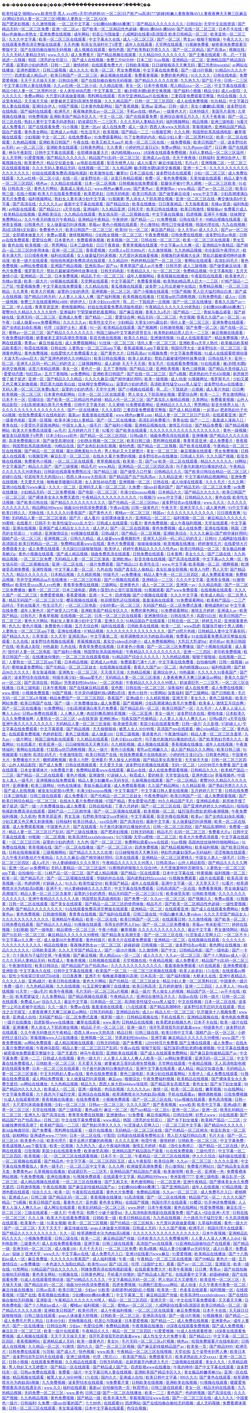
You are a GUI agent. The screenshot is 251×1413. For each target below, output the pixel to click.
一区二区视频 (54, 837)
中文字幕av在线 (76, 1254)
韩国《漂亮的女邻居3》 (49, 60)
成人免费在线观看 (44, 549)
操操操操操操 (149, 544)
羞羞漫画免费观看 (180, 966)
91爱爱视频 (34, 158)
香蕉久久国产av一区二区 (218, 317)
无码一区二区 (183, 765)
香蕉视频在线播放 (173, 276)
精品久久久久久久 (217, 461)
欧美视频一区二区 (123, 240)
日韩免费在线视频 (187, 235)
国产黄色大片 (112, 353)
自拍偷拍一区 (30, 873)
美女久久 (198, 698)
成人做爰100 (102, 734)
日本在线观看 (127, 857)
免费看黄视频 (146, 75)
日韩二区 (51, 1120)
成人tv (231, 297)
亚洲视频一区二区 (135, 482)
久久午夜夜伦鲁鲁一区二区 (223, 1285)
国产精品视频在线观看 (117, 55)
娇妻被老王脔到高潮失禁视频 (76, 101)
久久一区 (67, 1233)
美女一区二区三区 (162, 451)
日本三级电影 (82, 245)
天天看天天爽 (230, 1300)
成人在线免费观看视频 (169, 770)
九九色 (83, 842)
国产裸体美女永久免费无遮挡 (54, 497)
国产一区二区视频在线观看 (118, 811)
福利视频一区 (222, 1290)
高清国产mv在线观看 (175, 729)
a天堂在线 (72, 209)
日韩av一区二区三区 (107, 1105)
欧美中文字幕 (209, 1105)
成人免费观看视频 (217, 574)
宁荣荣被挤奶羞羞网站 (97, 312)
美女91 (113, 1341)
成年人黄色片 (32, 610)
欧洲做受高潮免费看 (145, 1166)
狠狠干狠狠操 (209, 39)
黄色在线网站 (186, 1207)
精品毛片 (89, 466)
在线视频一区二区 (94, 168)
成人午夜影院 (140, 1161)
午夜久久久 (233, 39)
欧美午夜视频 (61, 991)
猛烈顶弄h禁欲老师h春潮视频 (204, 811)
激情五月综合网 (230, 703)
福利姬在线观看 (232, 1156)
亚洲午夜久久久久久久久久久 (28, 724)
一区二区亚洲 (140, 713)
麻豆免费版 (38, 1259)
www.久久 (52, 1388)
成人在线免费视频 (192, 101)
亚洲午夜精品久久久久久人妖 (54, 899)
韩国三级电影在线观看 (55, 739)
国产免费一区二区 (202, 327)
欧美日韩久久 (14, 513)
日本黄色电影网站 (97, 106)
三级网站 (109, 585)
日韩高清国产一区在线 (176, 888)
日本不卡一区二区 (116, 1156)
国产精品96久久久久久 (224, 1125)
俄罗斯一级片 (112, 1017)
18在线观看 (228, 1115)
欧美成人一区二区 (60, 1089)
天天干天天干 (50, 1228)
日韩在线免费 (236, 791)
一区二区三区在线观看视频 (86, 657)
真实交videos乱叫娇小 (122, 641)
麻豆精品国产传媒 (119, 1238)
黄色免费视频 (175, 178)
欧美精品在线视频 (20, 214)
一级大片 (58, 1213)
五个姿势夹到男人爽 (210, 1352)
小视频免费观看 (36, 693)
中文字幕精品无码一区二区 (132, 1279)
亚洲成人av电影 (64, 132)
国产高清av (217, 50)
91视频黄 (116, 199)
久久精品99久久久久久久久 (163, 55)
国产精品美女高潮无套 (163, 760)
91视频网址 (198, 379)
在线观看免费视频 (182, 363)
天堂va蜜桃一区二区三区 (155, 837)
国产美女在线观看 (66, 904)
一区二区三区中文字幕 (182, 1125)
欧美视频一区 (37, 245)
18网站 (241, 461)
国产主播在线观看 (205, 55)
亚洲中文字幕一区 (177, 883)
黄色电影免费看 (235, 1017)
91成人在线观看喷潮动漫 (226, 353)
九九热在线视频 (167, 1218)
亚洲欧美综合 (50, 214)
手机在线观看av (182, 1094)
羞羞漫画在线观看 (98, 415)
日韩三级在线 (145, 914)
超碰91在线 (12, 477)
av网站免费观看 (34, 266)
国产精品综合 (118, 204)
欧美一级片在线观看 (31, 261)
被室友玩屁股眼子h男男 (23, 436)
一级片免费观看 (100, 564)
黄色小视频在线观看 (120, 225)
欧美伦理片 (57, 1141)
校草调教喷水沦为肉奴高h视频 (147, 636)
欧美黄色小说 (32, 1141)
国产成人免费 (51, 765)
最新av (74, 415)
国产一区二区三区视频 (115, 1346)
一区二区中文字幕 (74, 24)
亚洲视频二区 (213, 163)
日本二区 (144, 60)
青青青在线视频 (83, 914)
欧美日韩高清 (144, 194)
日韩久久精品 (82, 538)
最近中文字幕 (200, 930)
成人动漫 (178, 379)
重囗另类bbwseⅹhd (214, 65)
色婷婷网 (32, 883)
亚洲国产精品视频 (66, 266)
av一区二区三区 (30, 147)
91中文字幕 (238, 508)
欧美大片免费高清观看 (33, 430)
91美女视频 (56, 1223)
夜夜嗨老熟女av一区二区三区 (99, 111)
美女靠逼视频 (44, 672)
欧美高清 (235, 878)
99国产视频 (68, 106)
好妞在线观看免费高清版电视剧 (60, 173)
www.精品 (187, 188)
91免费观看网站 (108, 137)
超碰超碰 (131, 945)
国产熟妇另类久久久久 (228, 785)
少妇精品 (125, 322)
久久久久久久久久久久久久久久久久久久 (185, 430)
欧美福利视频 (207, 847)
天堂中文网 (106, 389)
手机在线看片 (28, 605)
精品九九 (89, 1084)
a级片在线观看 (212, 878)
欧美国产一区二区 (112, 971)
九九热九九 (190, 80)
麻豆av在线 (136, 770)
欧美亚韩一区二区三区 (220, 1279)
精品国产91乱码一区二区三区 (115, 158)
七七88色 (93, 1403)
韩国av (159, 513)
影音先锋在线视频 (106, 338)
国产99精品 (204, 1259)
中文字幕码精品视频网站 (207, 477)
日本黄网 (175, 554)
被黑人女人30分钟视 (137, 729)
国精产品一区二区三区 (22, 538)
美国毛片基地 (224, 111)
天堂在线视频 (44, 1110)
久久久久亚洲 (127, 1141)
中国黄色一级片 (234, 981)
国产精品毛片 (32, 878)
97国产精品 (115, 801)
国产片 (75, 518)
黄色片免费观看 (121, 544)
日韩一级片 (178, 106)
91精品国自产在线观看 (146, 621)
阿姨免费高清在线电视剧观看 (107, 1269)
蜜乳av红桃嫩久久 (153, 749)
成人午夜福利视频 (186, 523)
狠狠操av (214, 209)
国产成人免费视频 (228, 1326)
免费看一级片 (70, 1372)
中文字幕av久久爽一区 (180, 245)
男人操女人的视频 (125, 760)
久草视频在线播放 (50, 1171)
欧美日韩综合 (47, 966)
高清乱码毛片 (226, 261)
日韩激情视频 (172, 327)
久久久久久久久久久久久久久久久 (136, 631)
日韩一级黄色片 (145, 508)
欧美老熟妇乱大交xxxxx (196, 1357)
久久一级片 (58, 1007)
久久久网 (182, 132)
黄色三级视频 (194, 369)
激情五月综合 (181, 425)
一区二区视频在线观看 (22, 1161)
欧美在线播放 (144, 204)
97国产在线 (26, 1295)
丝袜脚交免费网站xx (96, 384)
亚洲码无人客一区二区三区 (103, 487)
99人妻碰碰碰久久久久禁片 (76, 863)
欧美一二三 (210, 394)
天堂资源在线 (177, 775)
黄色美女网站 (36, 132)
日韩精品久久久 (168, 472)
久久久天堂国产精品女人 (226, 914)
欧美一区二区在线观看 (178, 461)
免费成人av (30, 1002)
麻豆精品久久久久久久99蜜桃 (74, 935)
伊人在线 (24, 307)
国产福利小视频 (188, 91)
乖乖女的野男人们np (122, 924)
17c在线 (213, 971)
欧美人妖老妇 (140, 358)
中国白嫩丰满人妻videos (180, 914)
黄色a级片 (93, 1110)
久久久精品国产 (118, 101)
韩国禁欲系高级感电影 (212, 132)
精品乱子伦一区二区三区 (103, 276)
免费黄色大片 (51, 230)
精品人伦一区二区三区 (124, 399)
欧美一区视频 (62, 1146)
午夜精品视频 (161, 960)
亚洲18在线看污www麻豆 (24, 487)
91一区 (95, 327)
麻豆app (115, 1079)
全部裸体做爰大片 (93, 152)
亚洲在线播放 (69, 631)
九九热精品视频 (188, 250)
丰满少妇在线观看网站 (166, 1074)
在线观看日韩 (174, 919)
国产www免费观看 (182, 590)
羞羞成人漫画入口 (76, 188)
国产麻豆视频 (131, 312)
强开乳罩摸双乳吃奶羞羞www (175, 1027)
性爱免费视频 (212, 1207)
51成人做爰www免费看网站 (37, 322)
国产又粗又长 (116, 1182)
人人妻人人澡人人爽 (76, 297)
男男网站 (59, 245)
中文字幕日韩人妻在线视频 (28, 86)
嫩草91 (122, 173)
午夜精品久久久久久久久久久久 (110, 497)
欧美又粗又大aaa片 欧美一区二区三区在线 (128, 142)
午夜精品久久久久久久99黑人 (152, 683)
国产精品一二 (143, 219)
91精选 (36, 533)
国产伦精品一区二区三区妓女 (72, 667)
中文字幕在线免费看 (161, 70)
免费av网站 (34, 96)
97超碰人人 (231, 724)
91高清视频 (134, 1197)
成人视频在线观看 (90, 50)
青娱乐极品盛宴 (217, 312)
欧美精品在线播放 (210, 1254)
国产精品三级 (141, 369)
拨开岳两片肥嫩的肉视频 (91, 1141)
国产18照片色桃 (182, 631)
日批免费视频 (236, 1094)
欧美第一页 (133, 461)
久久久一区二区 (63, 487)
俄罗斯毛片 (34, 271)
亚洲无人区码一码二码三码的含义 (46, 363)
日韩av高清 (46, 1290)
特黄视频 (204, 873)
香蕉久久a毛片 (158, 312)
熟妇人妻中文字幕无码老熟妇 (50, 122)
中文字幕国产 (123, 281)
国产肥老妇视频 (16, 24)
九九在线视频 (234, 225)
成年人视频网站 (141, 276)
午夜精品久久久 (96, 1331)
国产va (112, 266)
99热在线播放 (69, 785)
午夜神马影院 (48, 1048)
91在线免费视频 (180, 1151)
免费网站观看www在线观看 (100, 770)
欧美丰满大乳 (115, 1398)
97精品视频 (94, 631)
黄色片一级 (91, 369)
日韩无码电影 (118, 194)
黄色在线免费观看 (102, 1074)
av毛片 (60, 430)
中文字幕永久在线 (105, 39)
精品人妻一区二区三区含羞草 (217, 734)
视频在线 (237, 50)
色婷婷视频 (195, 1393)
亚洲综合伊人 (44, 106)
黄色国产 (175, 1393)
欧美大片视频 (43, 291)
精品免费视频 (226, 338)
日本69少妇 (56, 1321)
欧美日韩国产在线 (36, 703)
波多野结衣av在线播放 (224, 384)
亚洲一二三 (30, 1058)
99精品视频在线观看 (223, 219)
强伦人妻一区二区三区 (190, 322)
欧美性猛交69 (91, 883)
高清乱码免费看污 (154, 420)
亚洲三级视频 (78, 1357)
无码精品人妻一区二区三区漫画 (39, 518)
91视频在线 (68, 1274)
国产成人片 (66, 1352)
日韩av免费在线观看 (40, 713)
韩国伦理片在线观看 (169, 1202)
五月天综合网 (87, 626)
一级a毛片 (38, 991)
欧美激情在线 (102, 173)
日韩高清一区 (20, 188)
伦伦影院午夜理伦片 (222, 250)
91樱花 (196, 1202)
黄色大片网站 (46, 188)
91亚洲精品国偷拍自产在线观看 (203, 1243)
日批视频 (32, 1151)
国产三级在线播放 (82, 832)
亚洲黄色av (221, 1321)
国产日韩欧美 (223, 693)
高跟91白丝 (207, 616)
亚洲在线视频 (25, 528)
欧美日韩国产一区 (209, 142)
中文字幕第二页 (108, 91)
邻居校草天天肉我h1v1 (44, 477)
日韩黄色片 (34, 225)
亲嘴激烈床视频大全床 (181, 255)
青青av (30, 343)
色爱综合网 (93, 1326)
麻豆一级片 (141, 991)
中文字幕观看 (52, 729)
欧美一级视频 (156, 379)
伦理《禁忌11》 (107, 1357)
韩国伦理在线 (208, 225)
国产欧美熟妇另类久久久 (149, 50)
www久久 (51, 1254)
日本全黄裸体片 (34, 770)
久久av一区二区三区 (168, 899)
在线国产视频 (137, 1202)
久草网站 (200, 399)
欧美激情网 (173, 1171)
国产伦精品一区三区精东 (187, 1130)
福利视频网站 (178, 122)
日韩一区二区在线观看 (29, 904)
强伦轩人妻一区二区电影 (30, 652)
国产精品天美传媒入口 (228, 369)
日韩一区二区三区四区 (155, 101)
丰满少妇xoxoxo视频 (138, 492)
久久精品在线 (97, 286)
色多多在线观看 (194, 1290)
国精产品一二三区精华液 (70, 811)
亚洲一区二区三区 (68, 250)
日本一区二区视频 (101, 183)
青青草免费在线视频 (81, 585)
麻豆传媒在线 (170, 163)
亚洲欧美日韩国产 (55, 142)
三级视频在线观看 (187, 1362)
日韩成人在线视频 (59, 1058)
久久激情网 (148, 950)
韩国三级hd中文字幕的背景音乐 (124, 333)
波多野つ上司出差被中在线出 (171, 286)
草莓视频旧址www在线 (149, 1398)
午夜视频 (62, 955)
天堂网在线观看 (169, 44)
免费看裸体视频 (91, 240)
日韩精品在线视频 (138, 1022)
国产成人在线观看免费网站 (215, 909)
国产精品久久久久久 (202, 492)
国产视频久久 (200, 899)
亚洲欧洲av (122, 559)
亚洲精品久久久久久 (174, 405)
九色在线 (104, 569)
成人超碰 (112, 363)
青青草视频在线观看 (140, 245)
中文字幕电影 (221, 271)
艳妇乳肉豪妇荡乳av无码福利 (187, 852)
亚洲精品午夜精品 (94, 219)
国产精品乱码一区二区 (140, 708)
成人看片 (92, 518)
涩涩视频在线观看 (230, 852)
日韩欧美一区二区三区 (56, 1063)
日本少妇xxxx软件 (105, 302)
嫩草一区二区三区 (44, 590)
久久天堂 (58, 636)
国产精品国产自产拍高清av (133, 477)
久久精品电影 (210, 585)
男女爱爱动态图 (142, 801)
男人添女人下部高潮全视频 (150, 199)
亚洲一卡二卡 (195, 168)
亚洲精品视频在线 (151, 425)
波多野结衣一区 (95, 178)
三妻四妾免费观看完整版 (193, 96)
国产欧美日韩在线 (32, 502)
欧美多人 (206, 703)
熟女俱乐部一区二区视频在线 (124, 214)
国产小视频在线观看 (151, 291)
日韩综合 (194, 24)
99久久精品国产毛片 (176, 801)
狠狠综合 (133, 1079)
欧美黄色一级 (32, 1223)
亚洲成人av (227, 610)
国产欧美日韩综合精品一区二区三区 (216, 472)
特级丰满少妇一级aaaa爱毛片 (77, 677)
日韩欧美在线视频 (143, 626)
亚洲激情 (97, 775)
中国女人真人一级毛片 (82, 425)
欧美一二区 (171, 626)
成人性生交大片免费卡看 (165, 1336)
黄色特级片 (96, 940)
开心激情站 (150, 225)
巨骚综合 (36, 399)
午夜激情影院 (71, 755)
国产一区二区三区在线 (161, 806)
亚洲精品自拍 (128, 1012)
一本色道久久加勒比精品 (64, 1264)
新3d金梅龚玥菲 (16, 1130)
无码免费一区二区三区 (44, 1393)
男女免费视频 (129, 70)
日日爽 (220, 147)
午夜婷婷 (120, 219)
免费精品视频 (195, 271)
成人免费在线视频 (227, 688)
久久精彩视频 (89, 574)
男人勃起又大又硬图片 (124, 451)
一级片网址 (22, 739)
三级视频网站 (90, 363)
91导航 (48, 1352)
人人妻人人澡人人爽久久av (183, 719)
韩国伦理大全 (183, 348)
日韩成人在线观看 (112, 523)
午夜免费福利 (156, 796)
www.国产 (231, 1038)
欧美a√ (197, 816)
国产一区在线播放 (83, 410)
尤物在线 (36, 513)
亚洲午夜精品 (195, 1182)
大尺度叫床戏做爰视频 (66, 96)
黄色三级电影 (221, 698)
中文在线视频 (190, 1002)
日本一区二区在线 (220, 1002)
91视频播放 (213, 1316)
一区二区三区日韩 (25, 842)
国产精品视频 (78, 729)
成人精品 (186, 1068)
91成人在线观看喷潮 (22, 1099)
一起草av (210, 410)
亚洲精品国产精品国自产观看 (138, 1151)
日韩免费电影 (210, 297)
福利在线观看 (62, 255)
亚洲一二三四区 (197, 652)
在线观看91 (113, 1403)
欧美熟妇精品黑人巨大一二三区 (191, 281)
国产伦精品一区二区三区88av (134, 502)
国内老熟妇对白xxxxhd (147, 878)
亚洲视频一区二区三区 (111, 291)
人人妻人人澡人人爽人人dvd (216, 1238)
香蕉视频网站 (28, 1341)
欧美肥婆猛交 (27, 996)
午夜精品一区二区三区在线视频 (162, 1156)
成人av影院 (231, 91)
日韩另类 (173, 266)
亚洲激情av (166, 188)
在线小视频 (26, 194)
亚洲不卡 (54, 888)
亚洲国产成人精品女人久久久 (65, 528)
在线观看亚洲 (225, 415)
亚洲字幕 (158, 1038)
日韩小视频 (19, 1362)
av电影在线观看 (91, 163)
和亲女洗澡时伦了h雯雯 (102, 44)
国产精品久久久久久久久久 (161, 24)
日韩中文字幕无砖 (90, 405)
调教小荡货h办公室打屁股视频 (116, 590)
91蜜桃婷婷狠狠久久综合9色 (134, 868)
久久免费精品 (54, 996)
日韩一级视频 (231, 662)
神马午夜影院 (21, 152)
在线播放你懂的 (46, 657)
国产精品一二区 (99, 317)
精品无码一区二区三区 (157, 317)
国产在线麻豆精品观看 (89, 688)
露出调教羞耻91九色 (84, 451)
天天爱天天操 (32, 482)
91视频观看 (154, 590)
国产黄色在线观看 (215, 1377)
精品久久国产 (40, 466)
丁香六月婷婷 (127, 806)
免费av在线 (79, 1007)
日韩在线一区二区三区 (161, 240)
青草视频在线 (109, 461)
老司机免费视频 (227, 652)
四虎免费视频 (147, 847)
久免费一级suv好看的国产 (151, 487)
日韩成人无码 (192, 456)
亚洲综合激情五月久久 (180, 116)
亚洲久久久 (114, 621)
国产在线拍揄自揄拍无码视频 (46, 50)
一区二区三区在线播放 (82, 1182)
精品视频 (200, 122)
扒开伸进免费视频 (220, 1202)
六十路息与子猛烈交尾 (33, 955)
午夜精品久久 (139, 271)
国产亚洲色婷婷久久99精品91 (66, 358)
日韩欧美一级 (105, 1218)
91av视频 (162, 60)
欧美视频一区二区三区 (22, 394)
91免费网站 (54, 708)
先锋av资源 (221, 204)
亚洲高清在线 (154, 1316)
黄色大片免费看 (120, 1192)
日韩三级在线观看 (46, 796)
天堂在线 (182, 1352)
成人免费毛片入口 (217, 1192)
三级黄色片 (30, 1243)
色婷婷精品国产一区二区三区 (157, 261)
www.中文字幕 (206, 194)
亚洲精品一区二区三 (153, 518)
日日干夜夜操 (108, 245)
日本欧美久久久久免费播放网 (163, 1238)
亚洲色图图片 (28, 70)
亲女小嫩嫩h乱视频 (208, 106)
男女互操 (72, 816)
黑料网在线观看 (102, 96)
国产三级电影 (70, 1110)
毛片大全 (217, 1135)
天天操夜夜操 (197, 204)
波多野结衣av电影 (221, 235)
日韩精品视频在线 (143, 1017)
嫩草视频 (128, 930)
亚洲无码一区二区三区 (36, 317)
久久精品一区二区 (44, 1346)
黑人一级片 (98, 749)
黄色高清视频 (220, 1099)
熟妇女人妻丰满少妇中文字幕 (80, 199)
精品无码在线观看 (219, 1388)
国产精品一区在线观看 (141, 873)
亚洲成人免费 (70, 317)
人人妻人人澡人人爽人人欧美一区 (133, 1058)
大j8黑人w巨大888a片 (127, 250)
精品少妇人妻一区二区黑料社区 (30, 91)
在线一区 (70, 178)
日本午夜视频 (156, 86)
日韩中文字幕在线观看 (55, 152)
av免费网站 (81, 374)
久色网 (8, 909)
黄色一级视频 (235, 430)
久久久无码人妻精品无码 (24, 55)
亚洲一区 (36, 379)
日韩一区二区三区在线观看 (33, 1408)
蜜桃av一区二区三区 (27, 333)
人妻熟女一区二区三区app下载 (95, 348)
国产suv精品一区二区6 (150, 1110)
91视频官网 (161, 132)
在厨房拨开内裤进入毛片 (148, 1362)
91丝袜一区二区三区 (117, 343)
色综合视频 (227, 96)
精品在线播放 (56, 945)
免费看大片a (219, 832)
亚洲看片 (99, 760)
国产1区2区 (119, 1264)
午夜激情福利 (176, 734)
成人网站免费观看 (48, 1079)
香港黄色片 (152, 734)
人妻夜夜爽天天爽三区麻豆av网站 (192, 677)
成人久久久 (79, 70)
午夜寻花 (76, 1213)
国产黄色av (143, 188)
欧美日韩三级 (139, 441)
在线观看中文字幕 (119, 1177)
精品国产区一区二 (203, 991)
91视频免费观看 (183, 878)
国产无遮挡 (67, 1053)
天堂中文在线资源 (220, 24)
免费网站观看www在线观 (83, 544)
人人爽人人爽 (72, 713)
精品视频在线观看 (29, 1377)
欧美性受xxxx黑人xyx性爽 (38, 585)
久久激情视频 (44, 24)
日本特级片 (199, 111)
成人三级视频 (195, 266)
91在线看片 (26, 744)
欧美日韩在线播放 (162, 209)
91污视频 (124, 837)
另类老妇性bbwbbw (81, 683)
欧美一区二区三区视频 (88, 1223)
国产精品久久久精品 (65, 379)
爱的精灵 (155, 775)
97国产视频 (181, 291)
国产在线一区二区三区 (196, 29)
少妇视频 (32, 137)
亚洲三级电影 (223, 122)
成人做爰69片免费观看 (64, 940)
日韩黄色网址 (92, 147)
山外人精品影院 (23, 765)
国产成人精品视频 (185, 410)
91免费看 (136, 1115)
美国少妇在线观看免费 (160, 724)
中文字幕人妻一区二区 (74, 569)
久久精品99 (118, 261)
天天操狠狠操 (105, 729)
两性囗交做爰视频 (177, 225)
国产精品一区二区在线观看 (40, 775)
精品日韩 (125, 1032)
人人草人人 (225, 986)
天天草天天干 (208, 883)
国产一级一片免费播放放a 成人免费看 (87, 703)
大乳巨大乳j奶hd (192, 641)
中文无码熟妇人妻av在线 (62, 1074)
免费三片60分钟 (120, 60)
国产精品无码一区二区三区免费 (204, 487)
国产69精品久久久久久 (86, 1279)
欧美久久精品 (136, 338)
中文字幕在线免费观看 (63, 286)
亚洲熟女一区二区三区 (78, 672)
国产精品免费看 (209, 425)
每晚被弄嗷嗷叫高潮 (65, 482)
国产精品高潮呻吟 (211, 827)
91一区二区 (139, 230)
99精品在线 (64, 446)
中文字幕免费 (232, 1141)
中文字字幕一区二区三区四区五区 (96, 1161)
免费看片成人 (235, 209)
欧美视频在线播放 (139, 297)
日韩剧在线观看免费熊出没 (68, 472)
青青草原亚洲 (47, 307)
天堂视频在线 (135, 960)
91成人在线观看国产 (194, 338)
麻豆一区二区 (116, 1110)
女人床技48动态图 (76, 91)
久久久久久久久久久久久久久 (137, 966)
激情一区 (161, 1089)
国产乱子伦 (212, 80)
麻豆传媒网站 (159, 1115)
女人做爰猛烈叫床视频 (67, 225)
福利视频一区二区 (189, 518)
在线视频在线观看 (217, 590)
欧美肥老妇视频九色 (174, 1022)
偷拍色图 (116, 50)
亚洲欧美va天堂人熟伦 (199, 343)
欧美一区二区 (102, 70)
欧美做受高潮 (125, 724)
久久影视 (211, 724)
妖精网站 (20, 1135)
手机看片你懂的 (121, 1274)
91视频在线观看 (88, 924)
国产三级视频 (66, 466)
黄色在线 (15, 245)
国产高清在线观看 (184, 559)
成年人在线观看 (139, 44)
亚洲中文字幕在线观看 (156, 1068)
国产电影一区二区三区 (98, 492)
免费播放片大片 (27, 760)
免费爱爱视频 (52, 595)
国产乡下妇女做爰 (226, 1084)
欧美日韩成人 (85, 821)
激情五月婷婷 (203, 610)
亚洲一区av (90, 127)
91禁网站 (158, 693)
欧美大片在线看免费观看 (60, 194)
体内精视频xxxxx (126, 152)
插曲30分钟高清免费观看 (86, 508)
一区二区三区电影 (86, 580)
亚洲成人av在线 (156, 158)
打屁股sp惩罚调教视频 (177, 297)
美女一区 (134, 86)
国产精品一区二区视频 (157, 446)
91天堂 (21, 991)
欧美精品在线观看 (119, 327)
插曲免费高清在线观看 (170, 436)
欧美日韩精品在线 (135, 1218)
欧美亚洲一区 (51, 744)
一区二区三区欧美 (220, 183)
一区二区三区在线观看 (74, 461)
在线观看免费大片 (107, 65)
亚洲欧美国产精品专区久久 (74, 116)
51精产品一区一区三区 (65, 873)
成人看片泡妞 (218, 389)
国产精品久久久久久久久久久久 (78, 502)
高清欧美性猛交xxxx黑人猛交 (176, 384)
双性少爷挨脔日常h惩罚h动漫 (35, 976)
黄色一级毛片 (52, 1166)
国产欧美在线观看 (131, 430)
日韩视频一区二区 (157, 945)
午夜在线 (81, 142)
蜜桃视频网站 (73, 307)
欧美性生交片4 (102, 322)
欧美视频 (111, 132)
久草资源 (40, 636)
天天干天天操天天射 (38, 80)
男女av (189, 39)
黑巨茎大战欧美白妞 (58, 384)
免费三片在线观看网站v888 (44, 302)
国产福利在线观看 (36, 111)
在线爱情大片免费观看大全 (74, 353)
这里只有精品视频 (127, 178)
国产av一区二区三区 (216, 188)
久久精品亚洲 (113, 209)
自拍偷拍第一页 (116, 1388)
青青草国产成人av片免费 (142, 266)
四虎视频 (194, 214)
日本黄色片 (64, 240)
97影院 (109, 1135)
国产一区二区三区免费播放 (171, 647)
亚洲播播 (200, 436)
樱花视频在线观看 (82, 600)
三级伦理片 (206, 1151)
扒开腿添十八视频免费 (217, 1012)
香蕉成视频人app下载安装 (146, 348)
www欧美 (187, 1105)
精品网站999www (47, 508)
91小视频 (70, 127)
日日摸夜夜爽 (36, 255)
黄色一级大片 (89, 1058)
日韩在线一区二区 (184, 621)
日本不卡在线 (230, 29)
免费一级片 (14, 986)
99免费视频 (38, 116)
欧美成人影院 (28, 647)
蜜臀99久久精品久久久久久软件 (30, 312)
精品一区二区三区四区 (128, 1300)
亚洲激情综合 (57, 533)
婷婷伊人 (78, 302)
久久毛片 (204, 708)
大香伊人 (196, 1074)
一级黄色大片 (175, 111)
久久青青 (115, 147)
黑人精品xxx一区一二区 (191, 86)
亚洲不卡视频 (215, 214)
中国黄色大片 (59, 827)
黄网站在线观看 (198, 261)
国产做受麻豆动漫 (175, 194)
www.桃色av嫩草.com (113, 188)
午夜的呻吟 (183, 1367)
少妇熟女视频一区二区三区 (119, 235)
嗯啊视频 (231, 564)
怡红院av (34, 374)
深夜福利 (175, 688)
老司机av (217, 641)
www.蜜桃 (11, 693)
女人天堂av (187, 230)
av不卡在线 (231, 991)
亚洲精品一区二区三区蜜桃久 (168, 857)
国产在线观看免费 (142, 116)
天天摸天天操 (112, 672)
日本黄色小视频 (131, 647)
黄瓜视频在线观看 (127, 286)
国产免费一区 (136, 899)
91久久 (71, 883)
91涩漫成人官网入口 (204, 935)
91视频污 (147, 497)
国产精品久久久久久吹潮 (157, 80)
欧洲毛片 (62, 111)
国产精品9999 (221, 1346)
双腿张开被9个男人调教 (182, 183)
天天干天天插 (134, 363)
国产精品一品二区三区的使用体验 (115, 904)
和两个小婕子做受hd (105, 1213)
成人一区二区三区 (139, 39)
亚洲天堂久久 (192, 508)
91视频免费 (158, 353)
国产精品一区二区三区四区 (104, 436)
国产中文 (169, 950)
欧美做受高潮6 (97, 1151)
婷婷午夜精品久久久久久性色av (150, 549)
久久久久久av (50, 204)
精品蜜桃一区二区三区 (76, 930)
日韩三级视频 (55, 70)
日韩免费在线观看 (149, 554)
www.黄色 (111, 1022)
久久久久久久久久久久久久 (191, 513)
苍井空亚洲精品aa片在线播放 (143, 96)
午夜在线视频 (54, 1187)
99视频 (34, 837)
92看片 (108, 430)
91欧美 (104, 1290)
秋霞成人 (137, 775)
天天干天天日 (91, 1249)
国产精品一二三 (135, 132)
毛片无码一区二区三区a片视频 (102, 991)
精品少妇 (211, 91)
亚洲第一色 (214, 1171)
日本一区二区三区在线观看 (102, 394)
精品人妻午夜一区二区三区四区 (172, 574)
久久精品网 (122, 168)
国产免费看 (133, 1043)
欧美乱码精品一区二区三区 (102, 1207)
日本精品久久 (170, 492)
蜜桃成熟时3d (216, 605)
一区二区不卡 (236, 935)
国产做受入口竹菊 (136, 472)
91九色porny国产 (198, 147)
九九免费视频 (54, 1382)
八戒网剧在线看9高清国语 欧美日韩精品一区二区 (165, 34)
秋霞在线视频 (36, 348)
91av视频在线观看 (190, 1099)
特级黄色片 (213, 1027)
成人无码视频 (208, 1403)
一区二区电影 (112, 683)
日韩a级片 (139, 436)
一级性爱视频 (234, 904)
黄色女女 (200, 1084)
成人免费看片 (83, 55)
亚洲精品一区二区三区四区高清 (146, 466)
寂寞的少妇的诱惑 (32, 65)
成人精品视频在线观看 (74, 1043)
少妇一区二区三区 (210, 173)
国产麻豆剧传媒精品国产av (214, 1053)
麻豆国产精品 (163, 230)
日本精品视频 (62, 574)
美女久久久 (195, 554)
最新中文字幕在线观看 (84, 204)
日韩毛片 (28, 616)
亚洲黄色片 (130, 585)
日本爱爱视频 (137, 1321)
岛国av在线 (188, 996)
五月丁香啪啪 (115, 369)
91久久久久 (201, 75)
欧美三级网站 (43, 785)
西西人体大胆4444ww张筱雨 (124, 1084)
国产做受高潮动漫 (59, 441)
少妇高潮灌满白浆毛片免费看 (46, 405)
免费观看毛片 (161, 1357)
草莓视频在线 (89, 641)
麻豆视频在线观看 (116, 75)
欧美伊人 (112, 549)
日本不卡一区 (14, 399)
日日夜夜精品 (170, 204)
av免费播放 (132, 574)
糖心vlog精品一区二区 (215, 729)
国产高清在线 (25, 204)
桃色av (155, 111)
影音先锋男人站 (121, 163)
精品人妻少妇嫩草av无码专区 (104, 780)
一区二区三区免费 (36, 559)
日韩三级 (39, 1197)
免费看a (182, 636)
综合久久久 (52, 1002)
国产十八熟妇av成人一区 (225, 955)
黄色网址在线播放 (225, 945)
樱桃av (7, 585)
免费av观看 (57, 235)
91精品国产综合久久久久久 (136, 657)
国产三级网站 (197, 693)
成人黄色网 (216, 508)
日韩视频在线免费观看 (139, 183)
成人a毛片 (41, 863)
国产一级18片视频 (197, 70)
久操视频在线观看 (148, 780)
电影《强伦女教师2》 (178, 1146)
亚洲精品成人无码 (59, 1341)
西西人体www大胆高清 (170, 127)
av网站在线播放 (34, 1084)
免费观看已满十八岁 (138, 662)
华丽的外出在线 (111, 878)
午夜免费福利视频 (18, 338)
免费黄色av (22, 1171)
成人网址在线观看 (60, 1207)
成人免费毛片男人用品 (24, 1321)
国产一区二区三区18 (115, 847)
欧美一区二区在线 (102, 919)
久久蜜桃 (116, 405)
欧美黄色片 (34, 163)
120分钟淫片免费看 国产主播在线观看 (178, 1043)
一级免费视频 (179, 142)
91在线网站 (234, 1089)
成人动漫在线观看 (187, 482)
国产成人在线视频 (88, 60)
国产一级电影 (42, 930)
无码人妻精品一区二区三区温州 (217, 152)
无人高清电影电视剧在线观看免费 (154, 1213)
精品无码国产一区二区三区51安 (36, 600)
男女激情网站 (234, 394)
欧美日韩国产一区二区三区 (74, 75)
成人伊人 (100, 528)
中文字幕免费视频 (186, 353)
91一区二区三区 (167, 271)
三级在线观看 (36, 1213)
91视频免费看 (197, 44)
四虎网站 (133, 1403)
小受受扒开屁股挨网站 (40, 425)
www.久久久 (58, 55)
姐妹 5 (17, 1254)
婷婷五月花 (212, 621)
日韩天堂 (136, 209)
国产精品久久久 (16, 636)
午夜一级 (127, 1259)
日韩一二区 (60, 65)
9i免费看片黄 (62, 770)
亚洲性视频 (42, 569)
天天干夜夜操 (214, 116)
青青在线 (180, 420)
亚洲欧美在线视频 (182, 1382)
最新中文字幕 (158, 821)
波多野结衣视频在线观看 (53, 641)
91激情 (238, 580)
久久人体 (36, 1218)
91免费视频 (167, 219)
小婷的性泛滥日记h (142, 147)
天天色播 (71, 44)
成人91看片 (147, 163)
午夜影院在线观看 (207, 276)
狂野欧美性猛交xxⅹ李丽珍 (106, 816)
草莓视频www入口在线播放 (54, 1038)
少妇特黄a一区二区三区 (120, 605)
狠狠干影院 (151, 1048)
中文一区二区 (112, 116)
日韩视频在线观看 (105, 960)
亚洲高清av (94, 266)
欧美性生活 (149, 564)
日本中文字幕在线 (179, 873)
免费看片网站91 (201, 1166)
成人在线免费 (114, 127)
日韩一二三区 (236, 80)
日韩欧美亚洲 (44, 950)
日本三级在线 (142, 173)
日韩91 (210, 538)
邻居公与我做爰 (106, 34)
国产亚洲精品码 (176, 1187)
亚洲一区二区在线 (68, 564)
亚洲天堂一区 (162, 1300)
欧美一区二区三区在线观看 (63, 39)
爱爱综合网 (42, 240)
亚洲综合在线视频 (94, 1094)
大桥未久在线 (205, 976)
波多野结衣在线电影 (32, 677)
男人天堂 (220, 569)
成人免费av (223, 1043)
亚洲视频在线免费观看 (56, 780)
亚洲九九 (32, 1115)
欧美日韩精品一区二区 (200, 549)
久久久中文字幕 (23, 39)
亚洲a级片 (135, 698)
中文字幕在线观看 (230, 86)
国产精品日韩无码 (40, 297)
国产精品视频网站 (177, 847)
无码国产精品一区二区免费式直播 (173, 605)
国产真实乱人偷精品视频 (168, 399)
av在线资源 (87, 719)
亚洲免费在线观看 (228, 322)
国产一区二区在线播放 (193, 302)
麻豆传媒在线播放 (18, 1290)
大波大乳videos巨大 (21, 358)
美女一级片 (165, 713)
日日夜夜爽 (72, 976)
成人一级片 (138, 127)
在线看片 (24, 523)
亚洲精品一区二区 (188, 60)
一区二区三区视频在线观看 (154, 971)
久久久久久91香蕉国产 (67, 513)
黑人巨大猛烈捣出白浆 (213, 291)
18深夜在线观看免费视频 (165, 152)
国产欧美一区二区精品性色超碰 (110, 29)
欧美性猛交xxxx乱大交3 (73, 523)
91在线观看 (211, 363)
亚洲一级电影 (90, 1089)
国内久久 (85, 1346)
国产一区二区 (169, 39)
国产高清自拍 (132, 821)
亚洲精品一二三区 (158, 580)
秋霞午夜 (149, 1141)
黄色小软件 (138, 693)
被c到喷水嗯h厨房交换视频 (148, 91)
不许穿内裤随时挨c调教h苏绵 (100, 693)
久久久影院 (111, 410)
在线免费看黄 (88, 1099)
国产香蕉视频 (127, 106)
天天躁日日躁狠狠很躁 (82, 549)
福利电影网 (221, 667)
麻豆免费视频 (188, 1310)
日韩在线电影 (225, 75)
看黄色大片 (73, 1202)
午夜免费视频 (157, 235)
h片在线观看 (210, 966)
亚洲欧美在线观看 (62, 147)
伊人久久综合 (204, 1156)
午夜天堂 (169, 508)
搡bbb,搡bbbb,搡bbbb (157, 29)
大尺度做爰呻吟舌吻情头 (182, 868)
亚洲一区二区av (66, 29)
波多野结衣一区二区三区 (219, 348)
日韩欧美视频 (138, 65)
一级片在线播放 (18, 1022)
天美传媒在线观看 (206, 178)
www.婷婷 (137, 1207)
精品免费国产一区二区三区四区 (77, 698)
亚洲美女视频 (218, 580)
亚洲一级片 (137, 1027)
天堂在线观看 (216, 523)
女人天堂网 (12, 158)
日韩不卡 (42, 523)
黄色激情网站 (143, 1182)
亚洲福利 (91, 209)
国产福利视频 (109, 297)
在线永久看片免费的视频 (115, 456)
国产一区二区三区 (106, 842)
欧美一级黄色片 (91, 1341)
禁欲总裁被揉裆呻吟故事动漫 (73, 271)
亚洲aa (146, 106)
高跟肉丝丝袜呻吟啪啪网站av (214, 842)
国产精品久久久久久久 (67, 158)
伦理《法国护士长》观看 (66, 327)
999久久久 (189, 1377)
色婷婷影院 (53, 734)
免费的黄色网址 (175, 75)
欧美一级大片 (36, 281)
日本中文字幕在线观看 (105, 1408)
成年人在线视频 (219, 744)
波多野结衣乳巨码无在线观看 (210, 1007)
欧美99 (121, 230)
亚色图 (117, 688)
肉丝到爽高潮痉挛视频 (107, 713)
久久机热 (28, 816)
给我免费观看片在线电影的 (42, 415)
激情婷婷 (81, 65)
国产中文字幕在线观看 (215, 1367)
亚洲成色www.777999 (49, 1135)
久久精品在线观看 (66, 183)
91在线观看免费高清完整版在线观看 (97, 909)
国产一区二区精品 (189, 50)
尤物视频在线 (80, 1321)
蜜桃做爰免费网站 (28, 667)
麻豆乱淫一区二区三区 (70, 456)
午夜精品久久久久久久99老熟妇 (173, 307)
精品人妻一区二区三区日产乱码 (183, 415)
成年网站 (82, 34)
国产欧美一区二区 (230, 919)
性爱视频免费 (28, 286)
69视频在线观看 (64, 281)
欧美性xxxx (97, 1264)
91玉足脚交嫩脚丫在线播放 (107, 986)
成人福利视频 (104, 1259)
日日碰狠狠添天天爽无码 (174, 65)
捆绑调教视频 (55, 760)
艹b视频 (20, 1202)
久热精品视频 (25, 142)
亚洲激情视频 (162, 338)
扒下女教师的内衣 (140, 137)
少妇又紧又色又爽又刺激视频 (28, 821)
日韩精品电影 (191, 950)
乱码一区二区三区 (190, 832)
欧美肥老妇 (94, 194)
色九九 (14, 626)
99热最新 (50, 647)
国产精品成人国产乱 (155, 1274)
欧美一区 (10, 878)
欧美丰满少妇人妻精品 (74, 420)
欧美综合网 (164, 1161)
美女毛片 (156, 363)
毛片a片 (192, 163)
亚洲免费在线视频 (55, 34)
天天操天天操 (36, 101)
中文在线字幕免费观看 (81, 1120)
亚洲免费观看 (235, 966)
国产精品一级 (89, 1398)
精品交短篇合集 (61, 163)
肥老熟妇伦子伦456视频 (210, 374)
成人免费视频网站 (81, 343)
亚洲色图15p (202, 775)
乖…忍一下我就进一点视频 (147, 302)
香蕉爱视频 (96, 250)
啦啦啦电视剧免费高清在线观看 (78, 261)
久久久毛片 (215, 482)
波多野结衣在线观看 (174, 173)
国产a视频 (178, 374)
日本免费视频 (66, 276)
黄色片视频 (32, 626)
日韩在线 (58, 348)
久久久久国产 (138, 1105)
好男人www (206, 1115)
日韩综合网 (68, 80)
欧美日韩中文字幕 (178, 1032)
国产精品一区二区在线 (219, 1146)
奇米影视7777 (217, 924)
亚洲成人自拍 (25, 1017)
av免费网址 (39, 868)
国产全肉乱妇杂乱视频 (22, 327)
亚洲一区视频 (40, 420)
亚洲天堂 (180, 698)
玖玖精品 (219, 101)
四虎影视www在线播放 (54, 1022)
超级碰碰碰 (219, 1274)
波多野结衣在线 (191, 713)
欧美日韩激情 (192, 209)
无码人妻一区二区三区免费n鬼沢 (31, 389)
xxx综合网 (109, 821)
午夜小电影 (108, 930)
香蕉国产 (115, 698)
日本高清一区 (152, 976)
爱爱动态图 (14, 374)
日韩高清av (136, 353)
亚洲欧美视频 (168, 369)
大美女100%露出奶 (151, 322)
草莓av (94, 225)
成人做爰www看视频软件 (119, 538)
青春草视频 (48, 616)
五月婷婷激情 (171, 986)
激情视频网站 (81, 235)
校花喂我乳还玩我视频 (120, 600)
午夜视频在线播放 (148, 1326)
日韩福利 (206, 158)
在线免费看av (80, 137)
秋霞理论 (141, 1388)
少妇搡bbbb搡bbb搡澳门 (114, 24)
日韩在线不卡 (191, 219)
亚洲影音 (10, 971)
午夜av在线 (119, 508)
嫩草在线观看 (88, 1022)
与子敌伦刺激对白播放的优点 (202, 466)
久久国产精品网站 (164, 785)
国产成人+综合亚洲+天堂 (208, 1213)
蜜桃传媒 (215, 713)
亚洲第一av (186, 585)
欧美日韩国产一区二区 (140, 919)
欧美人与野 (200, 569)
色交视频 (187, 317)
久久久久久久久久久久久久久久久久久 (167, 1233)
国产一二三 (200, 420)
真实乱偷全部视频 (172, 569)
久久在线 (21, 641)
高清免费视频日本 (25, 441)
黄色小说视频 (123, 749)
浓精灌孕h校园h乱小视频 (133, 1290)
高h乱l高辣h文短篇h (19, 230)
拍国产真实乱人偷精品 (134, 569)
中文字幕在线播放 (168, 214)
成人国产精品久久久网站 (193, 749)
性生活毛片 (91, 132)
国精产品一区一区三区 (216, 1032)
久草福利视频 (210, 1223)
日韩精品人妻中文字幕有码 (222, 631)
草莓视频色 (202, 127)
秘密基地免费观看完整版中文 (30, 1053)
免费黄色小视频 (38, 461)
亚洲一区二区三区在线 (196, 199)
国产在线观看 (85, 827)
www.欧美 (106, 1352)
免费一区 (153, 178)
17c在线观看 (137, 1007)
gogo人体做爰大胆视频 (110, 1228)
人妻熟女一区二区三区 (56, 719)
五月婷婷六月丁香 (84, 430)
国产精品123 (50, 209)
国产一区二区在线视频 (130, 528)
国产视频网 (148, 327)
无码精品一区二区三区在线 (139, 1130)
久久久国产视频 (220, 456)
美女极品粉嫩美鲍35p (203, 1372)
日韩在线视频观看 (81, 765)
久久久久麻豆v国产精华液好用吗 (114, 379)
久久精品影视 (111, 86)
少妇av (90, 1290)
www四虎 (192, 626)
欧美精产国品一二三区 (221, 1120)
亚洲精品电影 (208, 801)
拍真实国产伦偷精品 (139, 719)
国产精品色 (54, 1161)
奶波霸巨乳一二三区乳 (98, 122)
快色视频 (87, 1352)
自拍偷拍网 (206, 662)
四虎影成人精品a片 (31, 75)
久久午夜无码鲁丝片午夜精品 (50, 219)
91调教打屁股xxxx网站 (158, 1285)
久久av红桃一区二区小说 (75, 86)
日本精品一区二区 (106, 1002)
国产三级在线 (219, 554)
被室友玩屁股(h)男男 (56, 791)
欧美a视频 (148, 1249)
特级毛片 (111, 574)
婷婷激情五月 (210, 544)
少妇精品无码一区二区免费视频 (48, 492)
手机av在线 (136, 111)
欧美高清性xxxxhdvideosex (91, 837)
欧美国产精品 (117, 883)
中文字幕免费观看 (18, 1094)
